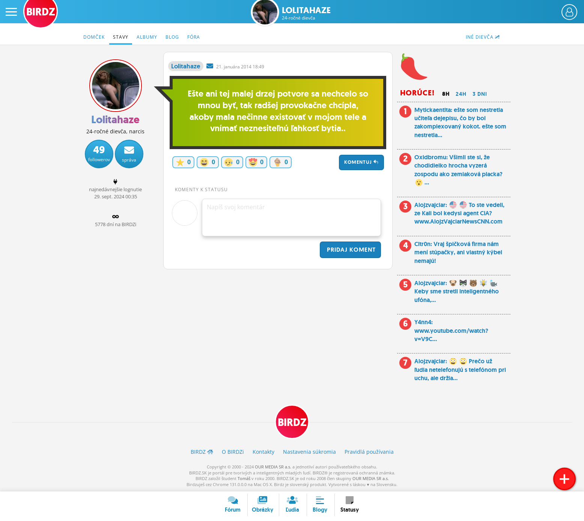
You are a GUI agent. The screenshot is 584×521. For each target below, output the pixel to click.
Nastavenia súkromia (309, 451)
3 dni (480, 94)
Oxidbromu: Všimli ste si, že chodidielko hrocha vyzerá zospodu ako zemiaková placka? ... (458, 169)
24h (461, 94)
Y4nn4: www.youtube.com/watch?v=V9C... (451, 330)
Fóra (193, 37)
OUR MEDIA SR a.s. (273, 467)
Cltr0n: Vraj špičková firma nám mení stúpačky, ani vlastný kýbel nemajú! (458, 252)
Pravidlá (369, 451)
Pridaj (350, 250)
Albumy (147, 37)
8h (446, 94)
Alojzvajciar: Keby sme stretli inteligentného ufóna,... (456, 291)
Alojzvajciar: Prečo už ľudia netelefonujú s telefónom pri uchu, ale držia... (460, 369)
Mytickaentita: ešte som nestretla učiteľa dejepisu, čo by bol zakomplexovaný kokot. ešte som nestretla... (460, 122)
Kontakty (263, 451)
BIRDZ (292, 422)
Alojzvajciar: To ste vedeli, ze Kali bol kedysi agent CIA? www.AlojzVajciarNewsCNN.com (459, 213)
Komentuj (361, 162)
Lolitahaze (306, 13)
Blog (172, 37)
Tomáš (244, 478)
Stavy (120, 37)
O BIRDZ (233, 451)
